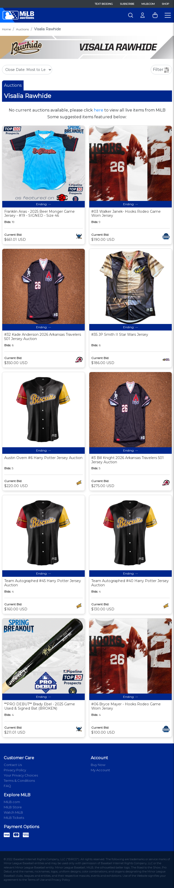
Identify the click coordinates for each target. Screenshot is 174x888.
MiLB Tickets (14, 818)
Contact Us (13, 765)
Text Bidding (104, 4)
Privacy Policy (15, 770)
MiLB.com (148, 4)
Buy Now (98, 765)
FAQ (7, 786)
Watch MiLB (13, 812)
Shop (165, 4)
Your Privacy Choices (21, 775)
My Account (100, 770)
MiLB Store (13, 807)
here (98, 110)
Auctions (22, 29)
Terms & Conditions (19, 781)
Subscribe (127, 4)
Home (6, 29)
